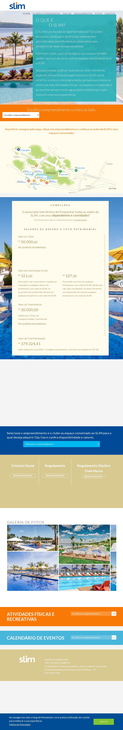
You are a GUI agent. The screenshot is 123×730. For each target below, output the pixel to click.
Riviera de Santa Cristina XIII (41, 177)
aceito (104, 721)
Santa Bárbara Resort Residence (24, 149)
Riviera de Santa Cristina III (21, 181)
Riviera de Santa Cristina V (52, 181)
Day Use (67, 13)
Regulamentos (83, 13)
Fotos (98, 13)
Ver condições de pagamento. (32, 247)
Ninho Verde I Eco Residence (80, 167)
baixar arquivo (23, 475)
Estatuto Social (81, 220)
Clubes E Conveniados (46, 13)
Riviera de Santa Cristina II (34, 184)
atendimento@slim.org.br (56, 659)
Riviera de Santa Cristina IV (27, 171)
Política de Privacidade (19, 724)
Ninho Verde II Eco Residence (63, 175)
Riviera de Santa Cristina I (38, 171)
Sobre (26, 13)
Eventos (110, 13)
